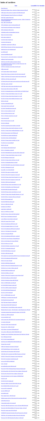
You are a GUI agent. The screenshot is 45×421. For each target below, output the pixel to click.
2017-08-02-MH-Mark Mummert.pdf (8, 290)
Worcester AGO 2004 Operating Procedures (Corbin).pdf (12, 417)
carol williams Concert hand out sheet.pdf (9, 218)
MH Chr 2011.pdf (4, 145)
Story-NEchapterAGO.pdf (6, 336)
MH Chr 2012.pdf (4, 101)
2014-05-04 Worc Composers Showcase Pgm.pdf (10, 196)
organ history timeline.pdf (6, 209)
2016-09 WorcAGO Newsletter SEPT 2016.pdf (10, 351)
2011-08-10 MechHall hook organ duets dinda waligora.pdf (12, 152)
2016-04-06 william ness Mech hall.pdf (9, 277)
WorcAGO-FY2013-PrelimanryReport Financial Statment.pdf (13, 368)
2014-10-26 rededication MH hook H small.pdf (10, 228)
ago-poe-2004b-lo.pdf (5, 390)
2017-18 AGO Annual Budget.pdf (7, 339)
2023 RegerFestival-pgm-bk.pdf (7, 299)
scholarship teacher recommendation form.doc (10, 32)
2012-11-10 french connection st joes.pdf (9, 115)
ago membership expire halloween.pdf (8, 366)
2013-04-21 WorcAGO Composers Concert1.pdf (10, 179)
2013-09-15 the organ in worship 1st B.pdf (9, 172)
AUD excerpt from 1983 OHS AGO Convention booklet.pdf (13, 319)
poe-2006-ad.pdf (4, 51)
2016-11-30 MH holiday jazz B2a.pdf (8, 282)
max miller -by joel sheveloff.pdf (7, 169)
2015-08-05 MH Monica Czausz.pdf (8, 250)
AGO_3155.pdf (4, 363)
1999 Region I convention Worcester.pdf (9, 297)
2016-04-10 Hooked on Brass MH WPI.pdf (9, 280)
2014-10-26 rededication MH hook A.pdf (9, 223)
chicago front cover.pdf (5, 344)
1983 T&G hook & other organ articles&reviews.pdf (11, 86)
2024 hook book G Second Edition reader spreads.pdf (11, 307)
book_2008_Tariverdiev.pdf (6, 22)
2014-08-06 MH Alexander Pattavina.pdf (9, 189)
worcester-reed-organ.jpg (6, 42)
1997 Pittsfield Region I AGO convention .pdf (10, 349)
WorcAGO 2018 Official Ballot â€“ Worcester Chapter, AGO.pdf (14, 408)
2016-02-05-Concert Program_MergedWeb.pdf (10, 238)
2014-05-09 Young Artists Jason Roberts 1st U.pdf (11, 191)
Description (42, 5)
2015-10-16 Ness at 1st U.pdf (7, 243)
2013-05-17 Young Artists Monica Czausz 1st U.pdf (11, 155)
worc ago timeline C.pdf (6, 317)
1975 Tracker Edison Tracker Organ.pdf (9, 71)
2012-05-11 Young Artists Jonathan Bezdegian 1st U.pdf (12, 130)
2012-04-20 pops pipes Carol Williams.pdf (9, 133)
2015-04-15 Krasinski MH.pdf (7, 233)
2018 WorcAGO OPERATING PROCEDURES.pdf (11, 341)
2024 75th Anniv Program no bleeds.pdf (9, 302)
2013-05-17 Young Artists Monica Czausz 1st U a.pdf (11, 93)
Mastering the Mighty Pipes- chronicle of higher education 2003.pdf (14, 10)
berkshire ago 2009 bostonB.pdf (7, 314)
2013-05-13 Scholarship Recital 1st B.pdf (9, 162)
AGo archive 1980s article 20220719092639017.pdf (11, 331)
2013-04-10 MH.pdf (5, 123)
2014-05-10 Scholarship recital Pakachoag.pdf (10, 187)
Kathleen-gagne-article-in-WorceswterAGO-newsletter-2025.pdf (13, 398)
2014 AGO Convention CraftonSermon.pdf (9, 358)
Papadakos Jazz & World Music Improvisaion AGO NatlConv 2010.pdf (15, 334)
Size (38, 5)
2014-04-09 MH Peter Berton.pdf (7, 201)
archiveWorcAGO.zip (5, 400)
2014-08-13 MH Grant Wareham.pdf (8, 182)
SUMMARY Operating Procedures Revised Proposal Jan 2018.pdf (14, 412)
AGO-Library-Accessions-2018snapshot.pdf (9, 329)
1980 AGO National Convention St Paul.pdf (9, 346)
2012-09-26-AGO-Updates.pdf (7, 381)
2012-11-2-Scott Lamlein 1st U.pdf (8, 110)
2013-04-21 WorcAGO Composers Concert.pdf (10, 174)
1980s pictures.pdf (4, 69)
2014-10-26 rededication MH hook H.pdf (9, 258)
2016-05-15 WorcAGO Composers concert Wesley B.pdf (12, 275)
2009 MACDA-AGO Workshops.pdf (8, 49)
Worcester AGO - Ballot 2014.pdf (7, 327)
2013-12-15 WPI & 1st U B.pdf (7, 211)
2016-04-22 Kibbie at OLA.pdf (7, 272)
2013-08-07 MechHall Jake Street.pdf (8, 108)
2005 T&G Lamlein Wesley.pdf (7, 17)
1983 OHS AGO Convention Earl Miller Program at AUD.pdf (13, 354)
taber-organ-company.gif (6, 37)
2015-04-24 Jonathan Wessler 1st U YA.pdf (9, 226)
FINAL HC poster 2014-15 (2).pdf (8, 221)
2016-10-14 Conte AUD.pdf (6, 260)
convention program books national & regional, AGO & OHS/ (13, 312)
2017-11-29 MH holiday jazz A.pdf (8, 295)
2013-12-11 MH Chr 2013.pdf (7, 204)
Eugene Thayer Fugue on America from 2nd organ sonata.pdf (13, 74)
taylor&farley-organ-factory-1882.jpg (8, 44)
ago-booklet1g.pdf (4, 393)
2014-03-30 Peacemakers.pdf (7, 199)
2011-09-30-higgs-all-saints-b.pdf (7, 157)
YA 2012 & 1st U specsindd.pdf (7, 142)
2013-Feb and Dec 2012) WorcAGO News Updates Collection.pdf (14, 371)
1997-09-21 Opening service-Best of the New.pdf (10, 66)
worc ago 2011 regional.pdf (6, 388)
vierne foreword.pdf (5, 118)
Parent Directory (4, 8)
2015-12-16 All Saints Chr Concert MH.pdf (9, 241)
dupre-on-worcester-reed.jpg (6, 34)
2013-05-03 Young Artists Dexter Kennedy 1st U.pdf (11, 96)
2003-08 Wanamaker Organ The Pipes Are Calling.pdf (11, 15)
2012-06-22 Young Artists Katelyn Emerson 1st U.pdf (11, 128)
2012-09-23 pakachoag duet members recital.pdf (10, 125)
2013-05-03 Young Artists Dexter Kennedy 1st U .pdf (11, 177)
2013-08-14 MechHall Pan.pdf (7, 103)
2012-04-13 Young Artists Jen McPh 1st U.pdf (10, 140)
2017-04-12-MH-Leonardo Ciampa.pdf (9, 287)
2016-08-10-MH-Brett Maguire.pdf (8, 263)
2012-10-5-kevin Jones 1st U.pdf (7, 120)
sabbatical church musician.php (7, 59)
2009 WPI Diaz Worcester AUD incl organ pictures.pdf (12, 47)
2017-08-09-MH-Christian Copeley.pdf (8, 285)
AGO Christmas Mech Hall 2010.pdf (8, 147)
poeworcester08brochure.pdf (6, 54)
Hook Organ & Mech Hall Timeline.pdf (9, 304)
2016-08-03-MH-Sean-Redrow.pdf (8, 270)
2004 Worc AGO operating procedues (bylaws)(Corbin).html (13, 415)
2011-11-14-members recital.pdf (7, 150)
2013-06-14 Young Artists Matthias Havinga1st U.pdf (11, 98)
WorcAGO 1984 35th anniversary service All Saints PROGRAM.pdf (14, 405)
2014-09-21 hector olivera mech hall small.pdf (10, 214)
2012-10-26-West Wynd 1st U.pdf (7, 113)
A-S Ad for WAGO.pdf (5, 322)
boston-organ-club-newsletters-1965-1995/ (9, 88)
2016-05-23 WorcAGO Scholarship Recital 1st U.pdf (11, 265)
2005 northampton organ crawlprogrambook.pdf (10, 24)
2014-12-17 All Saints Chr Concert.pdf (8, 231)
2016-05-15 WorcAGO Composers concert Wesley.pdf (11, 356)
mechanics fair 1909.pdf (6, 206)
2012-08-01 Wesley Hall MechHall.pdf (8, 137)
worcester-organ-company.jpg (7, 39)
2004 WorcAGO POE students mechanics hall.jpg (11, 61)
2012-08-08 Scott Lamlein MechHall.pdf (9, 135)
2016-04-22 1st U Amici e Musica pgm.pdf (9, 268)
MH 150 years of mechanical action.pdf (9, 216)
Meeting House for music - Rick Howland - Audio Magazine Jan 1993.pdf (15, 309)
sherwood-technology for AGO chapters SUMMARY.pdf (12, 376)
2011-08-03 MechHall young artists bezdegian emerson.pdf (12, 164)
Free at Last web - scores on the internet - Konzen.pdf (11, 56)
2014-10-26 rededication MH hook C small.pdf (10, 236)
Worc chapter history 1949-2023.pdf (8, 395)
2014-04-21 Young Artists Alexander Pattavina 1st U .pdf (12, 194)
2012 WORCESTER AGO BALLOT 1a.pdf (9, 385)
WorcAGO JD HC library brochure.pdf (8, 324)
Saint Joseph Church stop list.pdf (7, 106)
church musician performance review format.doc (10, 27)
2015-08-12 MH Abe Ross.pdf (7, 253)
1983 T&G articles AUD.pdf (6, 83)
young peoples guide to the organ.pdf (8, 403)
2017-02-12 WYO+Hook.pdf (6, 292)
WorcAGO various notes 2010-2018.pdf (9, 410)
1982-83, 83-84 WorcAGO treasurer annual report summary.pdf (13, 76)
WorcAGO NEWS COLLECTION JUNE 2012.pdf (11, 383)
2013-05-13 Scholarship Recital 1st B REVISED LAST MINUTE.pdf (14, 91)
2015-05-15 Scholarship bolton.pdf (8, 248)
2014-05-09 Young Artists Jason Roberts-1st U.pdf (11, 184)
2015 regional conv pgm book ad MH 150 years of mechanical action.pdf (15, 255)
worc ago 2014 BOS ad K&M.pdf (7, 361)
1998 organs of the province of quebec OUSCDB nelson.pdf (13, 12)
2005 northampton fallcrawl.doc (7, 29)
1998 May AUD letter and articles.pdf (8, 78)
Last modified (34, 5)
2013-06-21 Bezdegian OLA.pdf (7, 167)
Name (16, 5)
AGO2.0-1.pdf (4, 378)
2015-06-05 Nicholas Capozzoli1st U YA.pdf (10, 245)
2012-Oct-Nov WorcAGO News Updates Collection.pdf (12, 373)
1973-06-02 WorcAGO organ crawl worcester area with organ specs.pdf (15, 81)
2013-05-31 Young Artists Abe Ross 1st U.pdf (10, 160)
